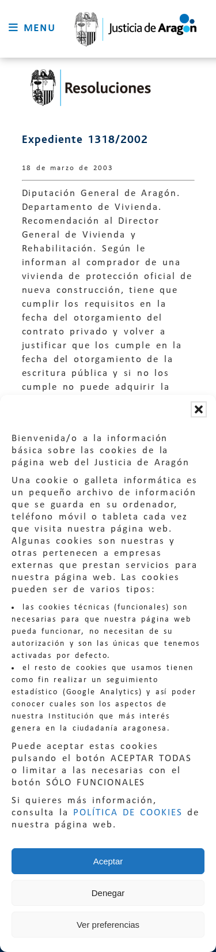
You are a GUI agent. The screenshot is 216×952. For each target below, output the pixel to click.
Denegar (108, 893)
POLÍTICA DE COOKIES (128, 813)
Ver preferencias (108, 925)
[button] (198, 409)
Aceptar (108, 861)
